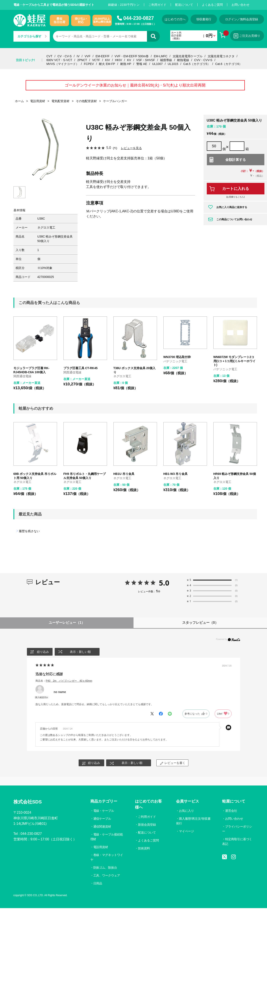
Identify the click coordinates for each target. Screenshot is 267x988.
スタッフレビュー (200, 623)
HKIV (118, 60)
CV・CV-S (64, 56)
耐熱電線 (183, 60)
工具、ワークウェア (106, 875)
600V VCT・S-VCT (59, 60)
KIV (107, 60)
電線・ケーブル (103, 811)
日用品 (97, 883)
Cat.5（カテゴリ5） (196, 64)
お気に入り (186, 811)
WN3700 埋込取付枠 (177, 357)
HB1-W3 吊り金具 (175, 474)
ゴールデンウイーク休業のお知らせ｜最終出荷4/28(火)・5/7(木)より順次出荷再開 (135, 85)
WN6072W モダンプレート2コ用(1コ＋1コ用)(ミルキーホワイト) (234, 361)
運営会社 (231, 811)
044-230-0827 (138, 18)
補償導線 (166, 60)
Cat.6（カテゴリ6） (228, 64)
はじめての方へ (175, 19)
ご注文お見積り (247, 36)
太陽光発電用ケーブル (187, 56)
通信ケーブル (102, 819)
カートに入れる (235, 189)
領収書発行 (204, 19)
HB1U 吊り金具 (123, 474)
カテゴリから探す (32, 36)
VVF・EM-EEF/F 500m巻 (132, 56)
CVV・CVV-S (203, 60)
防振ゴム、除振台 (105, 867)
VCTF (96, 60)
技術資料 (144, 848)
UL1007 (157, 64)
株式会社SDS (27, 801)
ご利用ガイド (157, 4)
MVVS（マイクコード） (62, 64)
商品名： (63, 680)
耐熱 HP (125, 64)
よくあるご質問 (212, 4)
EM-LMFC (160, 56)
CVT (49, 56)
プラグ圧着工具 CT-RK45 (80, 368)
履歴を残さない (29, 531)
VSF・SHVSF (145, 60)
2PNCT (82, 60)
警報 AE (141, 64)
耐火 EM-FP (107, 64)
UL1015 (173, 64)
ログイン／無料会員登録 (242, 19)
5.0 (164, 583)
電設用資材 (100, 847)
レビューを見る (131, 148)
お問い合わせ (240, 4)
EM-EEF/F (102, 56)
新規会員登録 (147, 825)
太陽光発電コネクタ (221, 56)
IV (78, 56)
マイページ (186, 831)
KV (129, 60)
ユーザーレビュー (67, 623)
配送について (184, 4)
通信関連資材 (102, 826)
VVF (87, 56)
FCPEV (89, 64)
